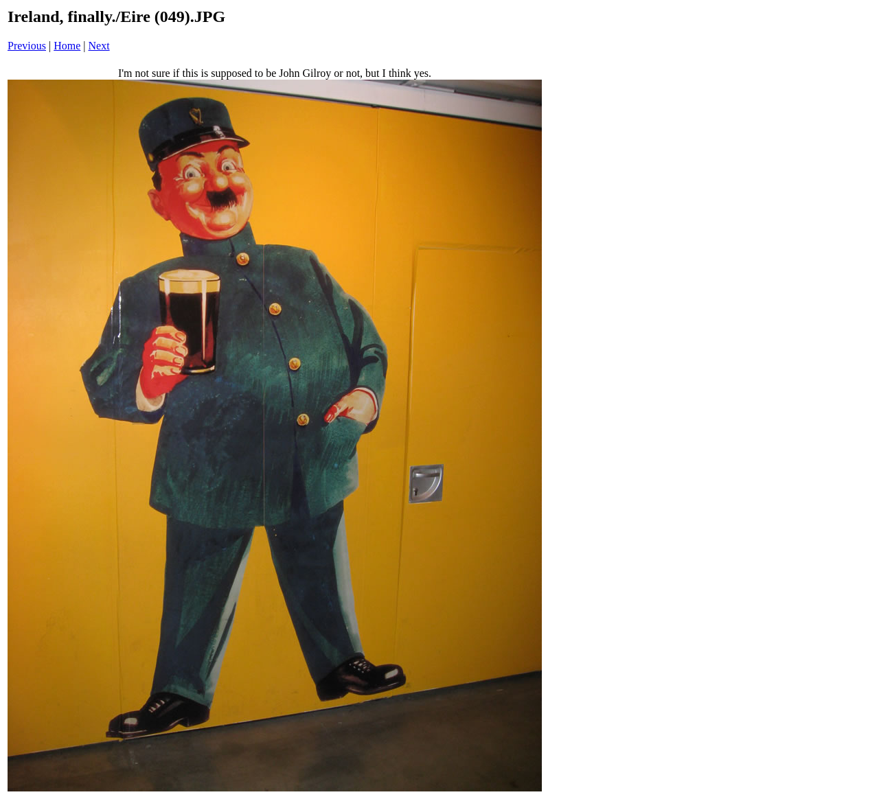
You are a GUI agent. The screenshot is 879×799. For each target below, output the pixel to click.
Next (99, 45)
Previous (27, 45)
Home (67, 45)
